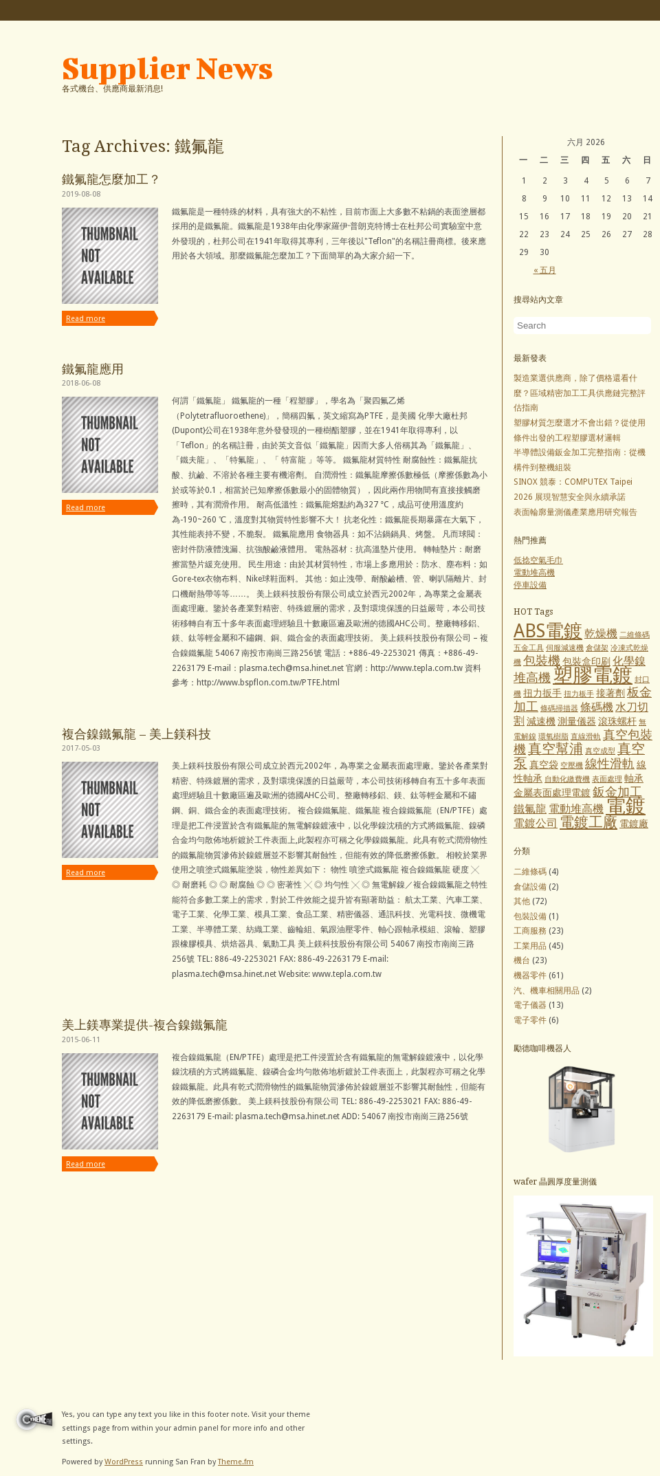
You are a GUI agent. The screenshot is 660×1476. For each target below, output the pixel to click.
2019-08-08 (81, 194)
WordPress (123, 1461)
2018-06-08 (81, 383)
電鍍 (626, 805)
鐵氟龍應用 (93, 369)
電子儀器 (530, 1005)
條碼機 (596, 707)
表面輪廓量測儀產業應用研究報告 (575, 512)
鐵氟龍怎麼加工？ (111, 179)
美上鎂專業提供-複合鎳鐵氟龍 (145, 1024)
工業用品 (530, 946)
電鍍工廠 (588, 822)
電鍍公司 (536, 823)
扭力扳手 (542, 692)
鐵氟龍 (530, 808)
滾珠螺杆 (617, 721)
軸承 (634, 778)
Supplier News (167, 68)
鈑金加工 (617, 791)
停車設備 (530, 585)
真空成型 (600, 751)
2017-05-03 (81, 748)
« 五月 (545, 270)
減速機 (541, 721)
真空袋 (543, 764)
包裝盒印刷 (586, 661)
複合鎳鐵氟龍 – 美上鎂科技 (136, 734)
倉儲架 (597, 647)
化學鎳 (629, 661)
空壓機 (571, 765)
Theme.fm (236, 1461)
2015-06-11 (81, 1039)
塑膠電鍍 (592, 675)
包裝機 (541, 660)
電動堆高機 (534, 572)
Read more (85, 318)
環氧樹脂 (553, 736)
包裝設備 (530, 916)
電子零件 (530, 1020)
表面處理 (607, 779)
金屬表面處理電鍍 (552, 792)
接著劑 (610, 692)
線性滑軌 (610, 763)
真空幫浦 (555, 749)
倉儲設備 (530, 887)
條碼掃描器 (559, 708)
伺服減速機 (565, 647)
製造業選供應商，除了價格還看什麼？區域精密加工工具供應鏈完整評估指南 (580, 392)
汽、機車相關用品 (547, 990)
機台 (522, 960)
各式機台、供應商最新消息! (112, 88)
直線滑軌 (586, 736)
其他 (522, 901)
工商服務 (530, 931)
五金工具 (529, 647)
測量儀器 (577, 721)
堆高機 (532, 677)
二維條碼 (634, 634)
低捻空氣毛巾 (538, 560)
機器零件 (530, 975)
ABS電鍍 (548, 630)
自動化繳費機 (567, 779)
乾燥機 (600, 633)
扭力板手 (579, 694)
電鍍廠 (633, 823)
